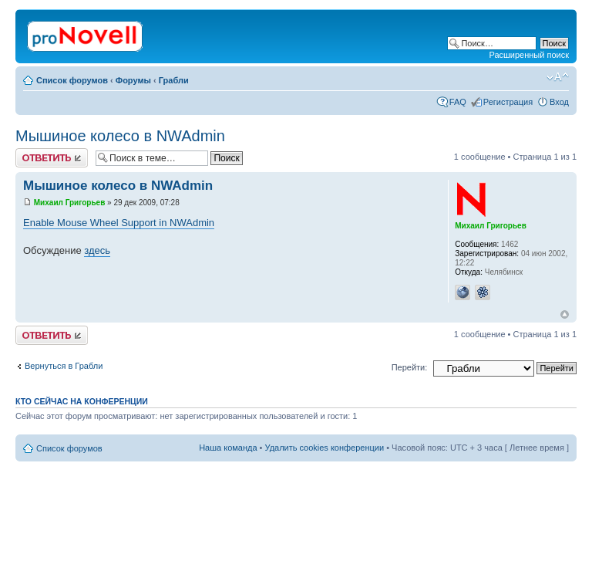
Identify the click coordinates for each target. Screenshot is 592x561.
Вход (559, 101)
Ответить (51, 157)
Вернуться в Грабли (64, 365)
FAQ (457, 101)
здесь (97, 250)
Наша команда (228, 447)
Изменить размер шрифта (558, 77)
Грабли (174, 80)
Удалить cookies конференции (325, 447)
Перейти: (410, 367)
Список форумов (72, 80)
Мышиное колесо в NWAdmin (120, 135)
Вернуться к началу (564, 314)
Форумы (133, 80)
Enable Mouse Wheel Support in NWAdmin (118, 222)
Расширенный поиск (529, 54)
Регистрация (508, 101)
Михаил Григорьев (70, 202)
